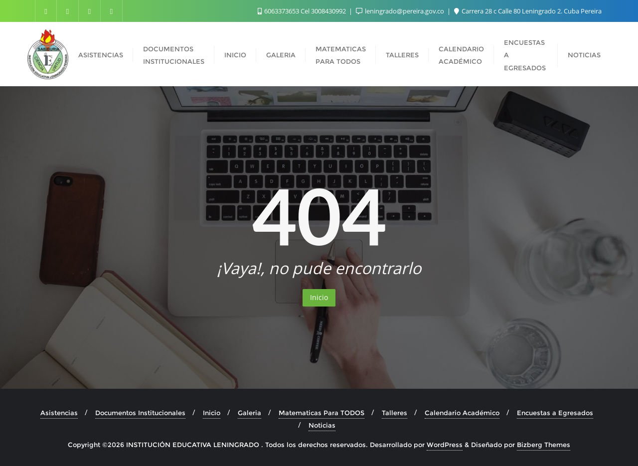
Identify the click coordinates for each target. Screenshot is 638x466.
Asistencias (59, 413)
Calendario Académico (462, 413)
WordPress (445, 445)
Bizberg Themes (543, 445)
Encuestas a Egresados (555, 413)
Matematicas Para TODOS (321, 413)
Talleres (394, 413)
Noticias (322, 425)
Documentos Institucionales (140, 413)
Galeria (249, 413)
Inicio (319, 297)
